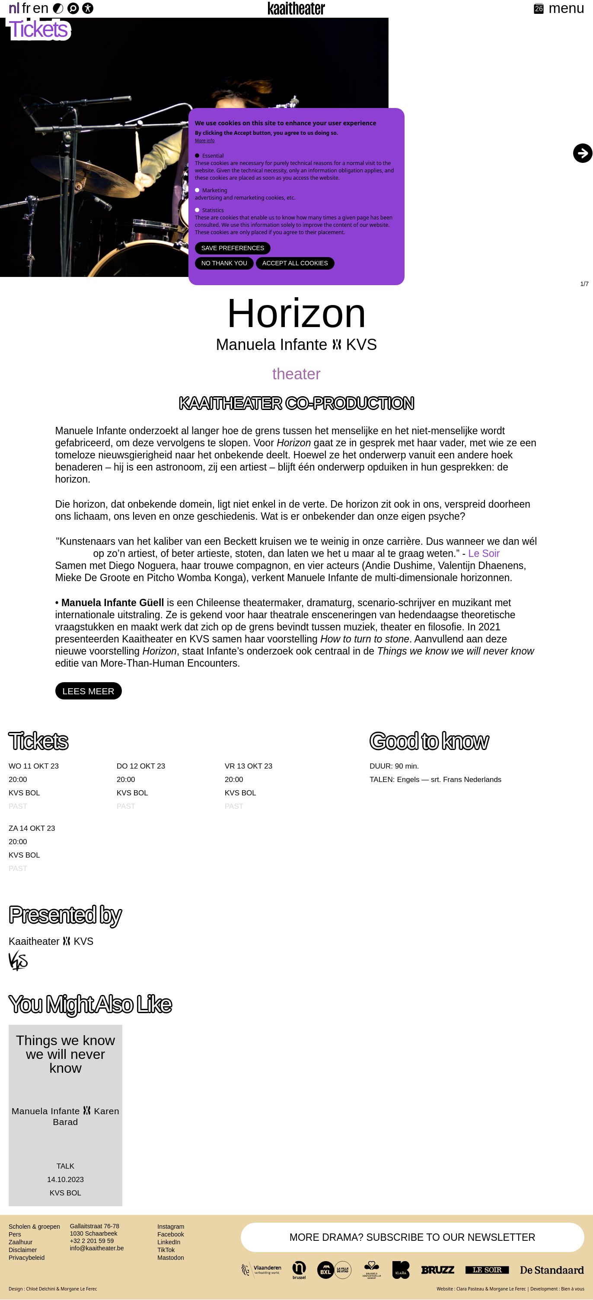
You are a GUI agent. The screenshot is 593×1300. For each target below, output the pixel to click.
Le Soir (484, 553)
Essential (213, 155)
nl (14, 8)
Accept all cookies (295, 263)
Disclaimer (23, 1249)
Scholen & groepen (34, 1226)
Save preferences (232, 248)
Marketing (214, 190)
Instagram (170, 1226)
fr (26, 8)
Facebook (170, 1234)
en (41, 8)
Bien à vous (572, 1289)
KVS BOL (24, 793)
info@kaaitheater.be (97, 1248)
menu (566, 8)
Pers (15, 1234)
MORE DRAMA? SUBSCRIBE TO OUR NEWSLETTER (413, 1237)
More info (205, 140)
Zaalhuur (20, 1242)
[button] (582, 153)
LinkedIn (168, 1242)
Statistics (213, 210)
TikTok (166, 1249)
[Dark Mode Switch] (58, 8)
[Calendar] (538, 9)
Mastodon (170, 1257)
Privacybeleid (27, 1257)
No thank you (224, 263)
